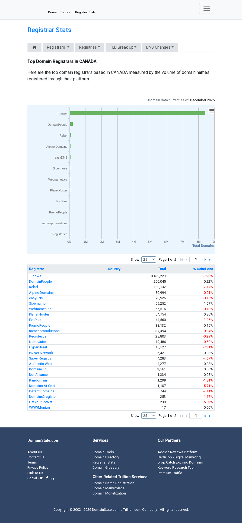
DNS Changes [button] (158, 47)
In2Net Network (41, 353)
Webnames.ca (40, 309)
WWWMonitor (39, 407)
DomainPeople (40, 281)
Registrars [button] (56, 47)
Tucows (35, 276)
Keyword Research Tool (176, 467)
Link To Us (35, 473)
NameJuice (38, 342)
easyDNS (36, 298)
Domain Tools (103, 452)
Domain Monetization (109, 493)
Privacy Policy (37, 467)
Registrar (36, 269)
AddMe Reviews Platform (177, 452)
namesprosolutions (44, 331)
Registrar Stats (49, 30)
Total (162, 269)
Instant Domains (41, 391)
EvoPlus (35, 320)
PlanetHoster (39, 314)
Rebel (33, 287)
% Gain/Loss (203, 269)
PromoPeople (39, 325)
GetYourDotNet (40, 402)
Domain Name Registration (113, 483)
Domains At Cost (42, 386)
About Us (34, 452)
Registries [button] (88, 47)
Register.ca (37, 336)
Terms (32, 462)
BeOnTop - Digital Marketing (179, 457)
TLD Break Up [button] (121, 47)
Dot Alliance (38, 375)
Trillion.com (132, 510)
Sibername (37, 303)
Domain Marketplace (109, 488)
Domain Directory (106, 457)
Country (114, 269)
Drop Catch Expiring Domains (180, 462)
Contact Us (35, 457)
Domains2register (43, 397)
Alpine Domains (41, 293)
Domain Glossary (106, 467)
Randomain (38, 380)
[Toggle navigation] (206, 8)
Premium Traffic (170, 473)
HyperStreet (38, 347)
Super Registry (40, 358)
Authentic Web (40, 364)
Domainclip (38, 369)
